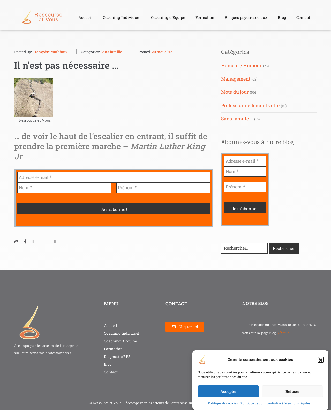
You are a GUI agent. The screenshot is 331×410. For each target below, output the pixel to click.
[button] (320, 359)
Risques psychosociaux (246, 17)
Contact (303, 17)
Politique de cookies (223, 403)
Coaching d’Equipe (168, 17)
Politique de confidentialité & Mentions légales (275, 403)
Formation (204, 17)
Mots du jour (235, 92)
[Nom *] (64, 188)
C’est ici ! (285, 332)
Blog (282, 17)
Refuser (292, 391)
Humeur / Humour (241, 65)
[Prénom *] (163, 188)
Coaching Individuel (122, 17)
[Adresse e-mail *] (113, 177)
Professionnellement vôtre (250, 105)
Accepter (228, 391)
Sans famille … (237, 118)
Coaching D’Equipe (120, 340)
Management (235, 79)
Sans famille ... (113, 51)
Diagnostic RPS (117, 356)
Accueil (85, 17)
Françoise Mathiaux (50, 51)
